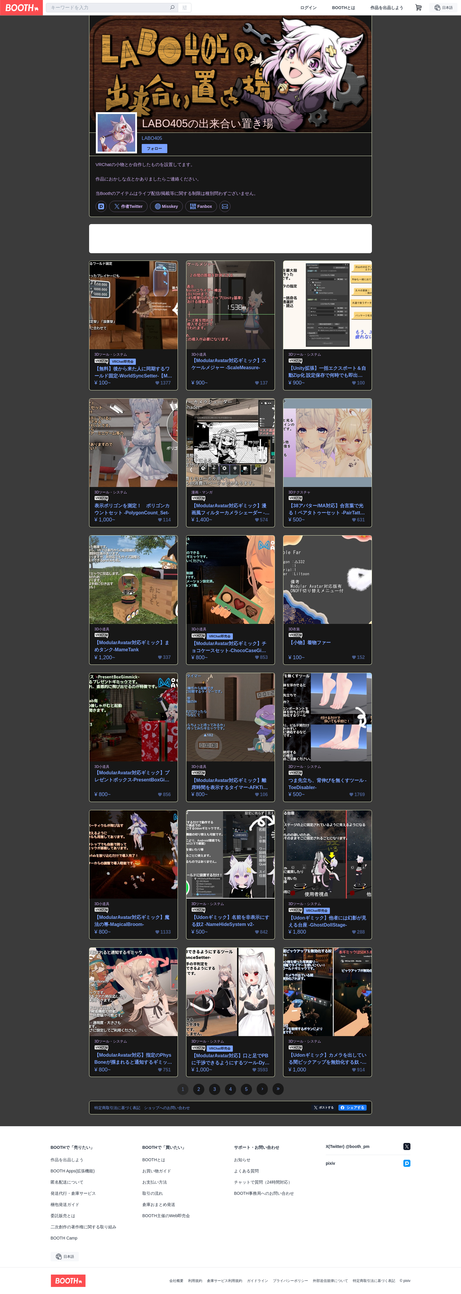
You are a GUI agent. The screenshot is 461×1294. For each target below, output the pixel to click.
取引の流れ (152, 1193)
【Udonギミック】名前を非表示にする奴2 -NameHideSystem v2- (230, 921)
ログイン (308, 8)
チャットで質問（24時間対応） (263, 1182)
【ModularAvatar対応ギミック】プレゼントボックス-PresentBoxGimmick (131, 776)
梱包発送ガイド (65, 1204)
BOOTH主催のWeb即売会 (166, 1215)
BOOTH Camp (64, 1238)
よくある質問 (246, 1171)
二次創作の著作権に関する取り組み (83, 1227)
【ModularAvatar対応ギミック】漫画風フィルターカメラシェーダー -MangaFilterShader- (230, 509)
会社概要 (176, 1281)
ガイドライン (257, 1281)
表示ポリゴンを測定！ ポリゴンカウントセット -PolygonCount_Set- (132, 509)
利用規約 (195, 1281)
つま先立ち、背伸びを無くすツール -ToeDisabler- (327, 784)
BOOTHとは (343, 8)
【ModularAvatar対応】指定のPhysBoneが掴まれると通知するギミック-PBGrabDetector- (132, 1059)
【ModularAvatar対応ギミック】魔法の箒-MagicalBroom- (131, 921)
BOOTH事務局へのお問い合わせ (264, 1193)
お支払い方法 (154, 1182)
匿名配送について (67, 1182)
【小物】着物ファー (309, 642)
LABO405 (152, 138)
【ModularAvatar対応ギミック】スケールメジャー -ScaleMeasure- (228, 364)
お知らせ (242, 1159)
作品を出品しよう (386, 8)
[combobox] (112, 7)
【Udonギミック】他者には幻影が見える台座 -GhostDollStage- (327, 921)
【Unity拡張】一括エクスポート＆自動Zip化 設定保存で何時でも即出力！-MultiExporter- (327, 372)
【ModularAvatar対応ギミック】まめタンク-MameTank (131, 646)
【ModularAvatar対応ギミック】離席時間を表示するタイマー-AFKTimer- (229, 784)
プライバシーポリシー (290, 1281)
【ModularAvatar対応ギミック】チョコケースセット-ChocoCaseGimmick (228, 647)
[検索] (172, 8)
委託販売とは (63, 1215)
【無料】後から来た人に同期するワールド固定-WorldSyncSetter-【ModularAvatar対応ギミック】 (132, 373)
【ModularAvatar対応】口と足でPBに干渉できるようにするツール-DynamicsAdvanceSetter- (229, 1059)
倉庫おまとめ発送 (158, 1204)
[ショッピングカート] (418, 7)
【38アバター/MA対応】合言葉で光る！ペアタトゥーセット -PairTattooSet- (327, 509)
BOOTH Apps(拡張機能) (73, 1171)
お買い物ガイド (156, 1171)
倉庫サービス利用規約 (224, 1281)
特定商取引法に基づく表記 (374, 1281)
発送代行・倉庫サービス (73, 1193)
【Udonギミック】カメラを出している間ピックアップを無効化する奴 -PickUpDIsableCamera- (327, 1059)
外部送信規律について (330, 1281)
